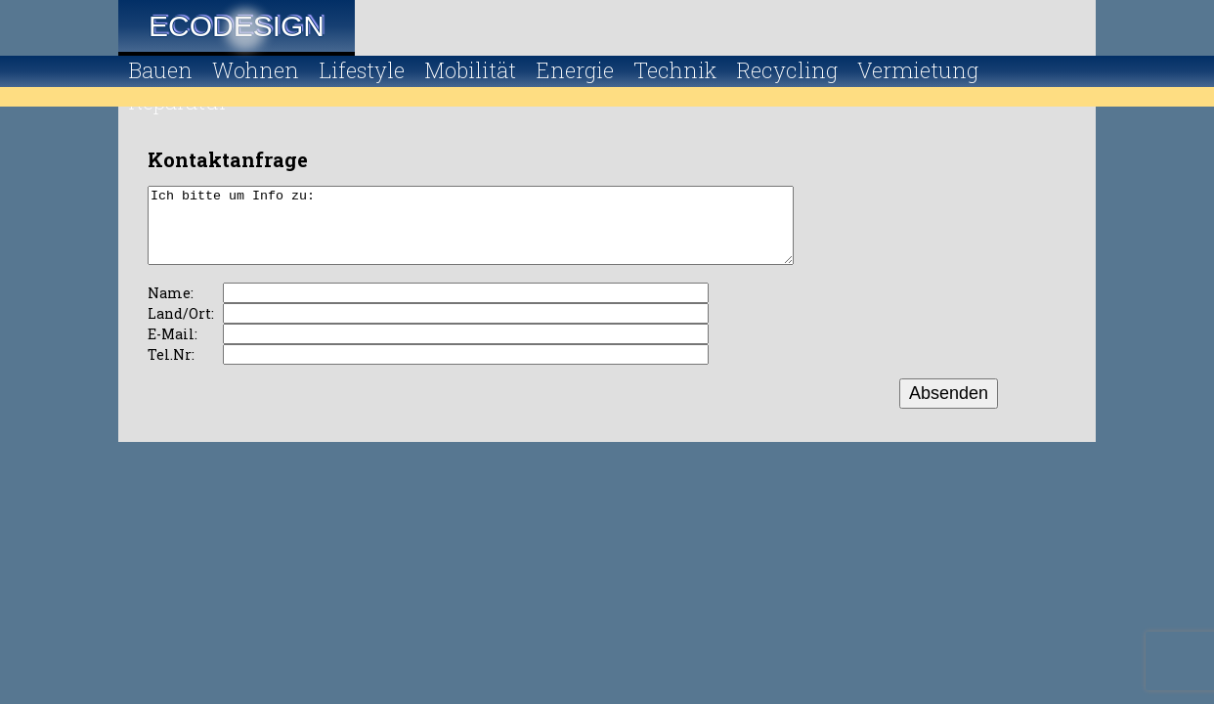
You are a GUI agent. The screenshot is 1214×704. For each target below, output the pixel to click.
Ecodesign (237, 26)
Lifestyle (362, 70)
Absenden (948, 408)
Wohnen (255, 70)
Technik (674, 70)
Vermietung (917, 70)
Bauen (160, 70)
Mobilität (470, 70)
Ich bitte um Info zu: (510, 233)
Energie (575, 70)
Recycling (787, 70)
